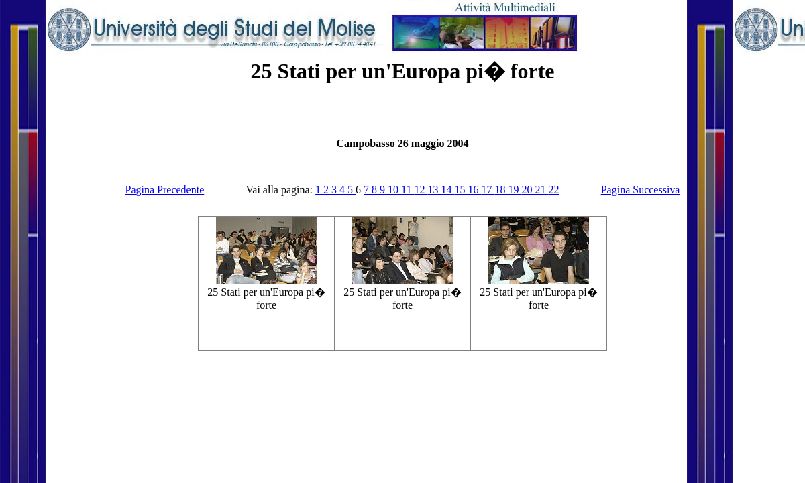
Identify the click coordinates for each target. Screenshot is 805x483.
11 (407, 189)
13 (434, 189)
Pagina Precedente (165, 189)
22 (553, 189)
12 (420, 189)
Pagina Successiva (640, 189)
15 (461, 189)
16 (474, 189)
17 (487, 189)
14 (447, 189)
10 (394, 189)
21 (541, 189)
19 (514, 189)
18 (501, 189)
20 (528, 189)
